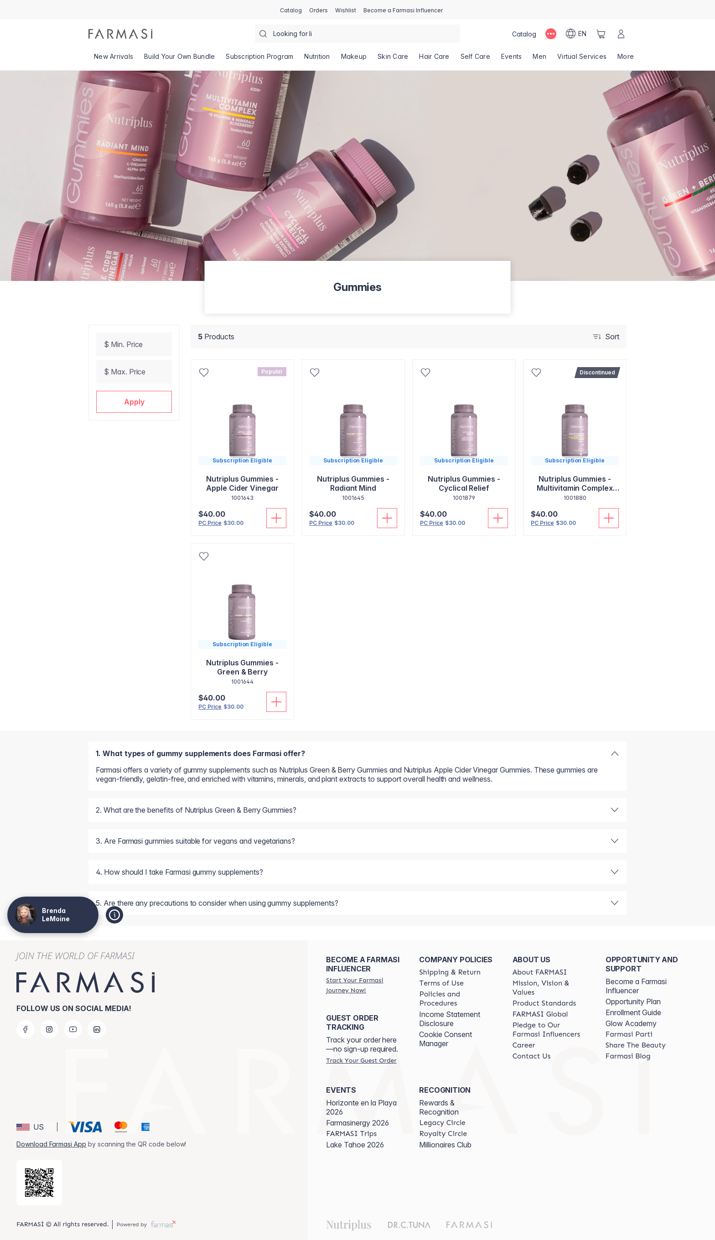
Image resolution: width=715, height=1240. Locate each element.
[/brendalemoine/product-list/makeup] (354, 59)
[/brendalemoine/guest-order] (361, 1060)
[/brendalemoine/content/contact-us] (532, 1056)
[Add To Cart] (276, 518)
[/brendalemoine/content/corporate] (540, 1014)
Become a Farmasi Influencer (636, 986)
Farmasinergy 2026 (357, 1122)
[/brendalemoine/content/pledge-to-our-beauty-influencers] (551, 1030)
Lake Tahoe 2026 (355, 1144)
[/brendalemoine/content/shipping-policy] (450, 972)
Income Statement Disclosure (449, 1019)
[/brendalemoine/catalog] (291, 9)
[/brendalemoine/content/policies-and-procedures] (457, 999)
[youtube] (73, 1029)
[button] (134, 402)
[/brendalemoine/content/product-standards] (544, 1003)
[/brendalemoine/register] (319, 9)
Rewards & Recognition (439, 1107)
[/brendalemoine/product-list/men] (539, 59)
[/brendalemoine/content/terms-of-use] (441, 983)
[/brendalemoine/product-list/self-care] (475, 59)
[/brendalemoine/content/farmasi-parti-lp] (629, 1034)
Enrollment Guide (633, 1012)
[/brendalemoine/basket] (601, 33)
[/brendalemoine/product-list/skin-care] (393, 59)
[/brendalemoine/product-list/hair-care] (434, 59)
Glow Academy (631, 1023)
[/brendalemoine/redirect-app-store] (39, 1182)
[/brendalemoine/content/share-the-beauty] (636, 1045)
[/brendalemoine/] (120, 34)
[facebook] (25, 1029)
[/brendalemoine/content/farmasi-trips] (351, 1133)
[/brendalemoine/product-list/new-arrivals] (113, 59)
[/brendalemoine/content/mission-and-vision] (551, 988)
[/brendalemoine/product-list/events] (512, 59)
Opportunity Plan (633, 1001)
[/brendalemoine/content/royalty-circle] (443, 1133)
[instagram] (49, 1029)
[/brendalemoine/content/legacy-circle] (442, 1122)
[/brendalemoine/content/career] (524, 1045)
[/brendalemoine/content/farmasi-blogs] (628, 1056)
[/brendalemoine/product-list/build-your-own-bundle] (179, 59)
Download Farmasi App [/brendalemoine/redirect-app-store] (51, 1144)
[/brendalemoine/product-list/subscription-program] (259, 59)
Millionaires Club (445, 1144)
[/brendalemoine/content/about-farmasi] (540, 972)
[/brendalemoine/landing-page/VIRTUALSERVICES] (582, 59)
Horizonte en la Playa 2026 (361, 1107)
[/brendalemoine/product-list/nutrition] (317, 59)
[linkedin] (97, 1029)
